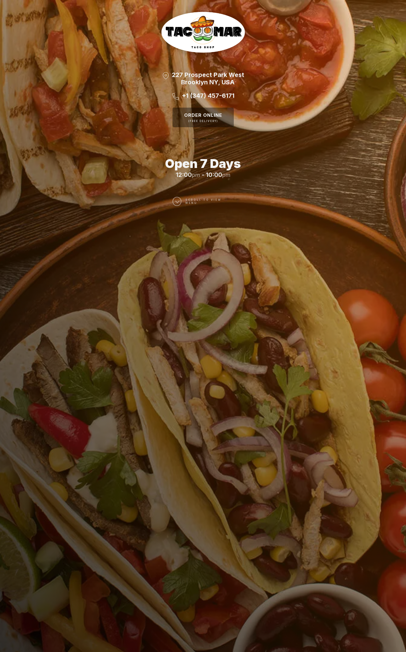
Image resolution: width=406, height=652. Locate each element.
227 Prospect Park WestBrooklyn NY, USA (208, 78)
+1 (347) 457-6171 (208, 95)
